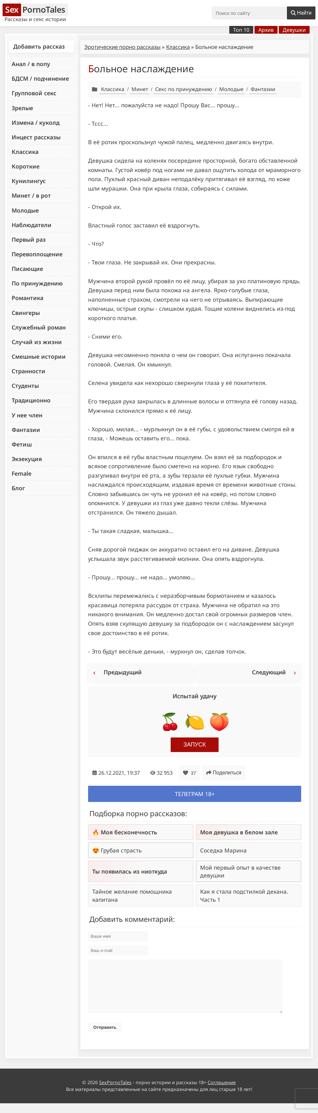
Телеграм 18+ (195, 794)
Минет (139, 89)
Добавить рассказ (39, 46)
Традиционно (31, 400)
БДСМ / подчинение (40, 78)
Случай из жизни (37, 342)
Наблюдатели (31, 225)
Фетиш (22, 444)
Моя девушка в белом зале (239, 832)
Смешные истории (39, 356)
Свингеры (26, 313)
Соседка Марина (223, 850)
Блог (18, 488)
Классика (25, 152)
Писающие (27, 268)
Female (21, 473)
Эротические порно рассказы (122, 47)
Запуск (195, 744)
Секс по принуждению (183, 89)
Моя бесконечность (129, 832)
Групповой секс (34, 93)
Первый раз (29, 239)
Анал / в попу (31, 64)
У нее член (27, 415)
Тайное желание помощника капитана (132, 895)
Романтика (27, 298)
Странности (28, 371)
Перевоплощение (37, 254)
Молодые (25, 210)
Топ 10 (241, 29)
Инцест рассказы (36, 137)
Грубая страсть (121, 850)
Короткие (26, 166)
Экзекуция (27, 459)
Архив (266, 29)
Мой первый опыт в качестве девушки (240, 871)
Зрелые (22, 108)
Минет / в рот (31, 195)
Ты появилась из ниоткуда (129, 871)
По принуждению (37, 283)
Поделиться (223, 772)
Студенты (25, 385)
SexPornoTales (115, 1092)
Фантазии (26, 430)
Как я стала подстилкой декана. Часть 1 (244, 895)
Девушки (294, 29)
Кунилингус (29, 181)
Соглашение (222, 1092)
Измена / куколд (36, 122)
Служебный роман (39, 327)
